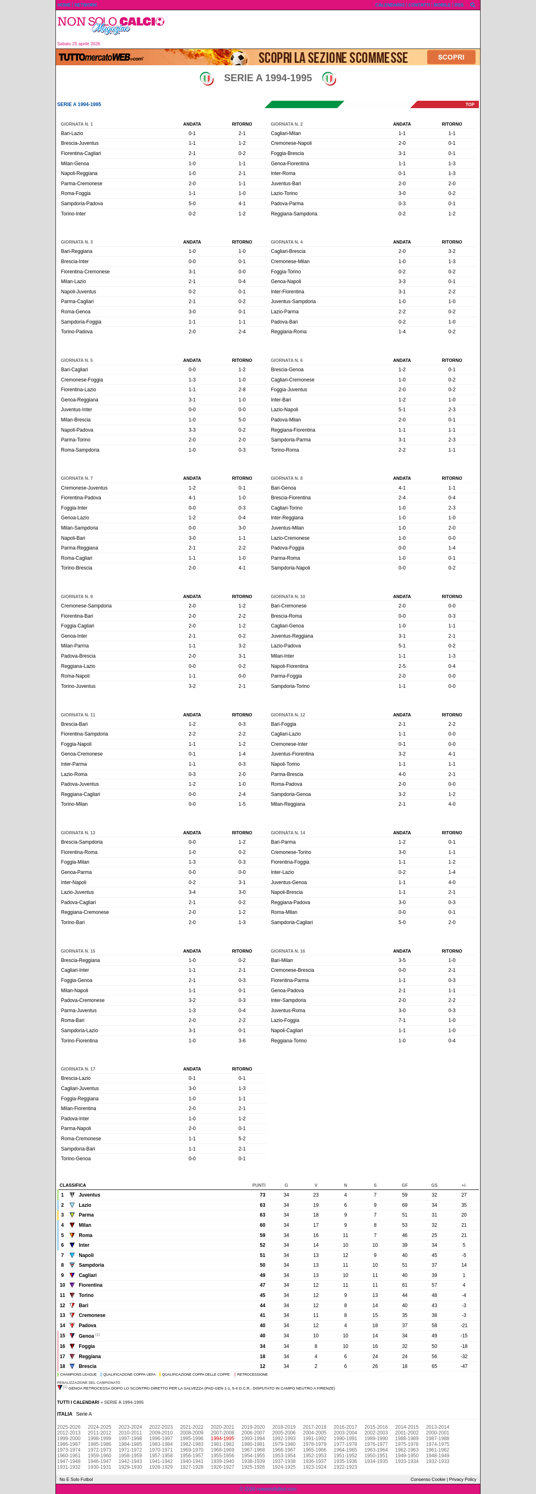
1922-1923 (345, 1467)
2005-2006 (283, 1433)
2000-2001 (437, 1433)
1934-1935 (376, 1461)
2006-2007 (253, 1433)
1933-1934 (407, 1461)
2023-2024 (130, 1427)
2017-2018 (314, 1427)
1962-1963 (407, 1450)
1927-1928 (191, 1467)
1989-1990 (376, 1438)
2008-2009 (191, 1433)
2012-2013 (68, 1433)
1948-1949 (437, 1456)
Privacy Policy (462, 1479)
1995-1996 (191, 1438)
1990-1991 (345, 1438)
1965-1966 (314, 1450)
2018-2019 (283, 1427)
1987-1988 (437, 1438)
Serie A (84, 1414)
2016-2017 (345, 1427)
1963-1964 (376, 1450)
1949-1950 (407, 1456)
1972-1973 (99, 1450)
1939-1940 (222, 1461)
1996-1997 (161, 1438)
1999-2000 (68, 1438)
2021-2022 (191, 1427)
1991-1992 (314, 1438)
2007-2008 (222, 1433)
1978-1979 (314, 1444)
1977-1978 (345, 1444)
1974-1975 (437, 1444)
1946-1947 (99, 1461)
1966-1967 (283, 1450)
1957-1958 (161, 1456)
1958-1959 (130, 1456)
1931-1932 (68, 1467)
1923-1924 (314, 1467)
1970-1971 (161, 1450)
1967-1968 (253, 1450)
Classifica (73, 1185)
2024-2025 (99, 1427)
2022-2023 (161, 1427)
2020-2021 (222, 1427)
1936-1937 (314, 1461)
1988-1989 (407, 1438)
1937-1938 (283, 1461)
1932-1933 (437, 1461)
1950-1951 (376, 1456)
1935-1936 (345, 1461)
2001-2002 (407, 1433)
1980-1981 (253, 1444)
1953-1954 (283, 1456)
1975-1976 (407, 1444)
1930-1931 (99, 1467)
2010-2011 (130, 1433)
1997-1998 (130, 1438)
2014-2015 (407, 1427)
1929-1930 (130, 1467)
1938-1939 (253, 1461)
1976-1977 (376, 1444)
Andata (192, 124)
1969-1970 (191, 1450)
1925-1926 (253, 1467)
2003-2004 (345, 1433)
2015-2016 (376, 1427)
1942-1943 (130, 1461)
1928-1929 (161, 1467)
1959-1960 (99, 1456)
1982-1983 (191, 1444)
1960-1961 (68, 1456)
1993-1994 (253, 1438)
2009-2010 (161, 1433)
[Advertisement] (325, 29)
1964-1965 (345, 1450)
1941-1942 (161, 1461)
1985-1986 (99, 1444)
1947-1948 (68, 1461)
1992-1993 (283, 1438)
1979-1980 (283, 1444)
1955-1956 (222, 1456)
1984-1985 (130, 1444)
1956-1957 (191, 1456)
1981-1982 (222, 1444)
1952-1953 (314, 1456)
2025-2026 (68, 1427)
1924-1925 (283, 1467)
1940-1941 (191, 1461)
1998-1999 (99, 1438)
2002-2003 (376, 1433)
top (469, 104)
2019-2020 (253, 1427)
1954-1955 (253, 1456)
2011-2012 (99, 1433)
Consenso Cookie (428, 1479)
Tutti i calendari (78, 1402)
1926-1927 (222, 1467)
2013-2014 (437, 1427)
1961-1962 (437, 1450)
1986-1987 (68, 1444)
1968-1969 (222, 1450)
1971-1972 (130, 1450)
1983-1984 (161, 1444)
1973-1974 (68, 1450)
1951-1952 (345, 1456)
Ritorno (242, 124)
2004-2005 (314, 1433)
